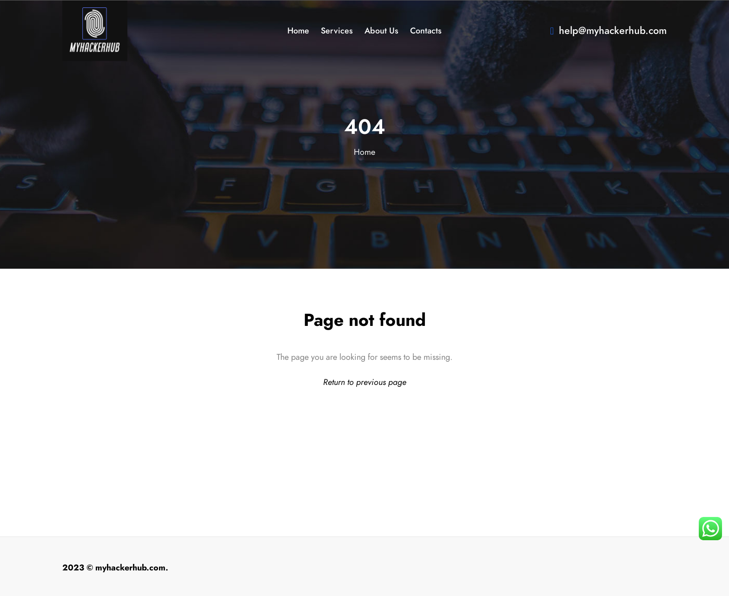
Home (364, 152)
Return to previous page (364, 382)
